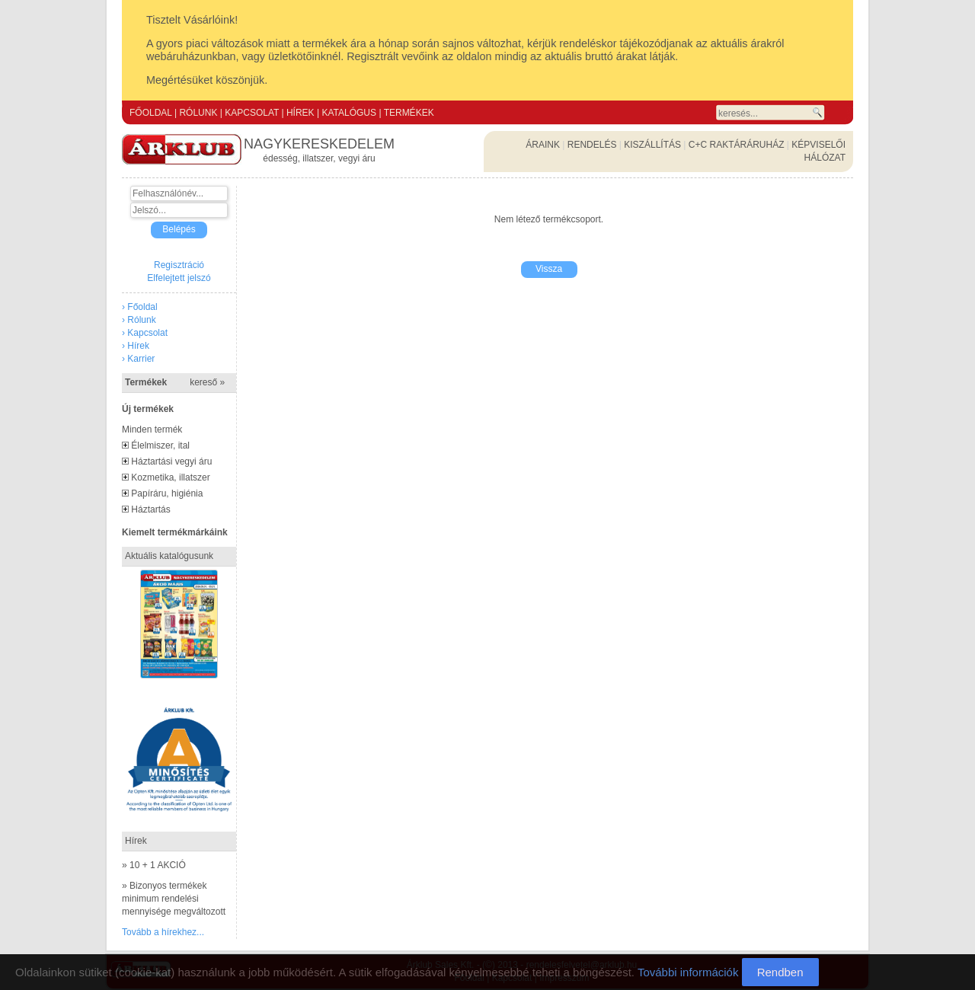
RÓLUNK (198, 112)
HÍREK (300, 112)
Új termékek (148, 409)
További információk (688, 972)
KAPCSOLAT (252, 112)
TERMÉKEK (409, 112)
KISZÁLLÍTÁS (652, 144)
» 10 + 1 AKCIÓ (154, 865)
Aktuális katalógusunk (169, 556)
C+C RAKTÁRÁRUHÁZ (737, 144)
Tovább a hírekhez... (163, 932)
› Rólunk (139, 320)
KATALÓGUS (348, 112)
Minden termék (152, 429)
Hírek (136, 840)
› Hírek (135, 345)
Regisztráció (179, 265)
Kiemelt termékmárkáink (175, 532)
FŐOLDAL (150, 112)
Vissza (548, 268)
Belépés (178, 229)
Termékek (175, 382)
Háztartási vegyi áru (171, 461)
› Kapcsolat (145, 332)
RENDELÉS (592, 144)
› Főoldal (140, 307)
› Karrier (138, 358)
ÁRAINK (543, 144)
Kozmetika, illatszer (170, 477)
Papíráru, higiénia (167, 493)
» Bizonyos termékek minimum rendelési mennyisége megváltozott (173, 898)
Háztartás (150, 509)
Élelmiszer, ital (160, 445)
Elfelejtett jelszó (178, 278)
